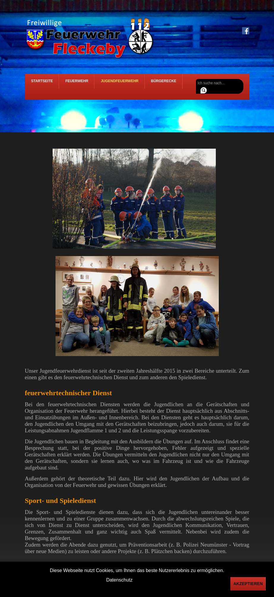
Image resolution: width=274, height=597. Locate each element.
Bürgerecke (163, 83)
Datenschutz (119, 579)
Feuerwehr (76, 83)
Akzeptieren (248, 583)
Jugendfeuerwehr (119, 83)
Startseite (42, 83)
